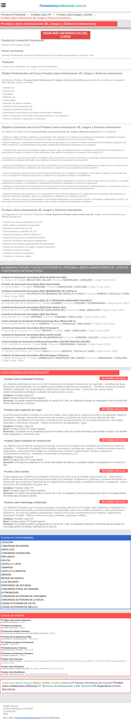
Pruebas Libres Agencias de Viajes (23, 410)
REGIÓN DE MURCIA (12, 578)
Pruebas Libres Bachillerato (13, 672)
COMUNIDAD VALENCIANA (15, 553)
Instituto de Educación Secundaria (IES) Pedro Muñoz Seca (34, 307)
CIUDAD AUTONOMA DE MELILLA (19, 607)
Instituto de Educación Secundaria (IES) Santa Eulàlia (31, 284)
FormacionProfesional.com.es (28, 718)
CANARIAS (7, 567)
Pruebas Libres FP (41, 14)
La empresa (9, 711)
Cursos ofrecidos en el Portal (18, 708)
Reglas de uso (10, 706)
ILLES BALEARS (10, 581)
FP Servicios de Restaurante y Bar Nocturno (65, 686)
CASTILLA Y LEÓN (11, 564)
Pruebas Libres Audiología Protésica (24, 379)
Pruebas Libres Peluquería (12, 666)
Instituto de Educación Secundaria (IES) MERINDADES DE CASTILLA (39, 291)
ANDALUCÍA (7, 549)
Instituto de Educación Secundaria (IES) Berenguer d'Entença (35, 355)
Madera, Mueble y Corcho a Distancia (52, 683)
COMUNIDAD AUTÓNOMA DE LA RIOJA (22, 599)
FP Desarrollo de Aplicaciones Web (16, 637)
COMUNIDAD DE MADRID (15, 546)
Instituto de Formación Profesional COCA (24, 348)
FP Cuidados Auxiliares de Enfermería (17, 642)
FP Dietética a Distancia (11, 626)
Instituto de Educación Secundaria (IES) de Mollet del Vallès (34, 277)
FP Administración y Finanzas (14, 648)
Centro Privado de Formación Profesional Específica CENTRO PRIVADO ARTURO (46, 341)
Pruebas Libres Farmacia (12, 659)
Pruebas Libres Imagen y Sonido (74, 14)
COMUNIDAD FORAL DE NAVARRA (20, 589)
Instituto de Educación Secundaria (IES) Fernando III (30, 328)
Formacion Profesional (13, 14)
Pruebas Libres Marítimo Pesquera (17, 683)
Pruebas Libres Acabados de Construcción (27, 440)
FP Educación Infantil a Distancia (15, 631)
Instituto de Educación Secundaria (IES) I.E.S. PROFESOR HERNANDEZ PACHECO (47, 300)
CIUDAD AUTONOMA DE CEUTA (18, 603)
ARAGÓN (6, 574)
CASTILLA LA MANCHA (13, 571)
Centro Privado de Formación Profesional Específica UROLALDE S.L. (39, 321)
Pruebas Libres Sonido (16, 471)
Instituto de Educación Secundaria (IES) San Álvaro (30, 314)
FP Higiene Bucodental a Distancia (16, 620)
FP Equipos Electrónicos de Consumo (92, 682)
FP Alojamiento (102, 686)
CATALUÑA (7, 542)
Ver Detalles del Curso (114, 378)
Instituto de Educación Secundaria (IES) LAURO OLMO (31, 334)
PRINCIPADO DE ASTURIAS (16, 585)
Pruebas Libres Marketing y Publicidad (25, 502)
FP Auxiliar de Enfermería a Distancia (17, 653)
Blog (5, 714)
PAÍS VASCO (8, 556)
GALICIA (5, 560)
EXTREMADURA (10, 592)
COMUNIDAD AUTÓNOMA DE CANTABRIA (23, 596)
